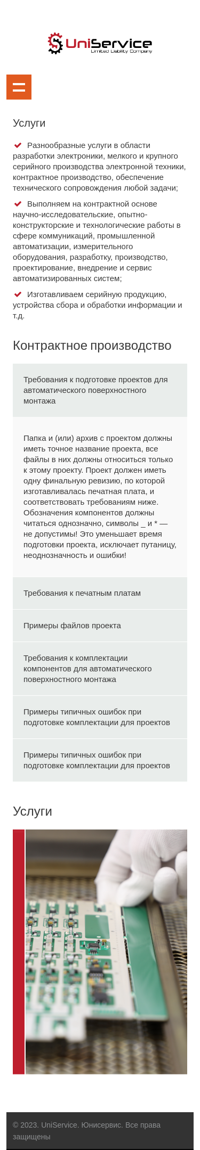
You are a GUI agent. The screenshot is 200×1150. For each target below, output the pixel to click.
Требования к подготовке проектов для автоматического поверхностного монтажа (95, 390)
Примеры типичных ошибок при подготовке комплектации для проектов (96, 717)
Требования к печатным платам (82, 592)
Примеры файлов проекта (72, 625)
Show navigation (18, 87)
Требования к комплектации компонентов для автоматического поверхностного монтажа (87, 668)
